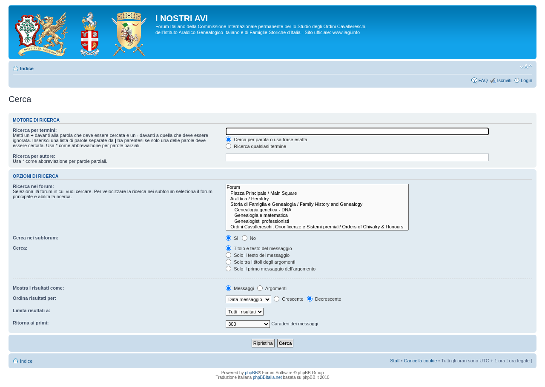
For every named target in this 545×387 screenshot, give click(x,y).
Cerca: (20, 247)
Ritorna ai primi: (31, 322)
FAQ (483, 80)
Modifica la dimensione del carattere (526, 67)
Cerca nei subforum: (35, 237)
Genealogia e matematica (317, 215)
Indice (27, 68)
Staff (394, 360)
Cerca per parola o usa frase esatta (266, 139)
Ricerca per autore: (34, 156)
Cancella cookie (420, 360)
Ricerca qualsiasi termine (256, 146)
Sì (232, 238)
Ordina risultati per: (34, 298)
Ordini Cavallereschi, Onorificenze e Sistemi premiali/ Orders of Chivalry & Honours (317, 227)
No (249, 238)
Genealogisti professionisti (317, 221)
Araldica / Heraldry (317, 199)
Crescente (288, 299)
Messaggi (240, 288)
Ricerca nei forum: (33, 186)
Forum (317, 187)
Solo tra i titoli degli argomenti (260, 262)
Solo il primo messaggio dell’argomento (271, 268)
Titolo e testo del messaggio (259, 248)
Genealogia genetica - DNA (317, 210)
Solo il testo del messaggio (258, 255)
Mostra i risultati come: (38, 287)
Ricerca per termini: (35, 130)
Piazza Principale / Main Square (317, 193)
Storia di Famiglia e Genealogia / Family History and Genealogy (317, 204)
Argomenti (272, 288)
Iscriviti (504, 80)
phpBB (251, 372)
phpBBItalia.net (267, 377)
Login (526, 80)
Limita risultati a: (31, 310)
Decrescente (324, 299)
